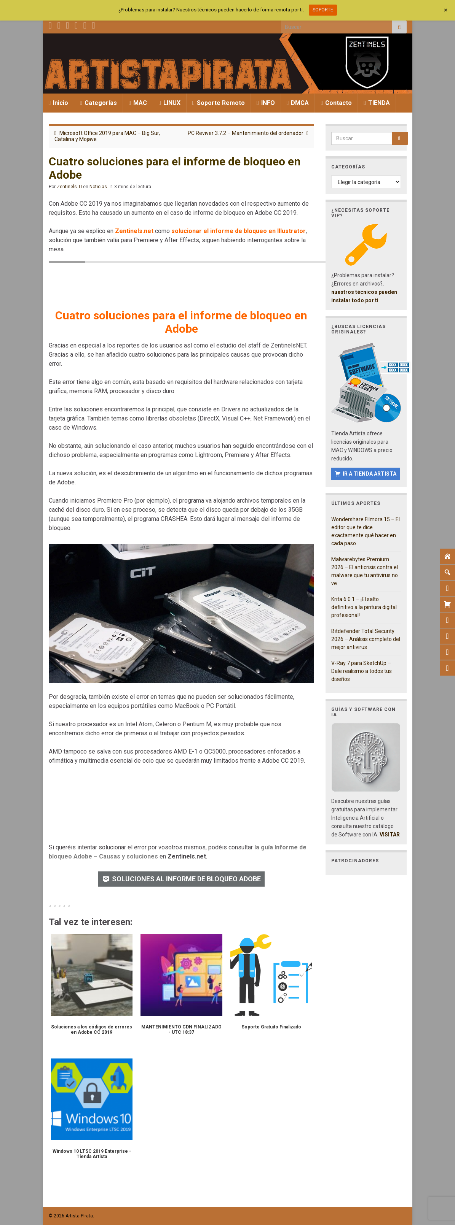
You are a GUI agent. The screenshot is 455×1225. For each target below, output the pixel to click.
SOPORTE (323, 10)
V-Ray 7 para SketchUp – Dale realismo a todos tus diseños (361, 671)
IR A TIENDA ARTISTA (369, 474)
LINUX (169, 102)
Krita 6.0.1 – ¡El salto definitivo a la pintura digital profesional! (364, 607)
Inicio (59, 102)
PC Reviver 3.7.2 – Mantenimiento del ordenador (245, 133)
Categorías (98, 102)
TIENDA (377, 102)
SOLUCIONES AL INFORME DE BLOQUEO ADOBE (186, 879)
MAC (138, 102)
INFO (266, 102)
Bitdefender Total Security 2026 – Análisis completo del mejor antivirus (365, 639)
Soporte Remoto (218, 102)
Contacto (336, 102)
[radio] (50, 902)
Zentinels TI (69, 186)
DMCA (298, 102)
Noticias (98, 186)
